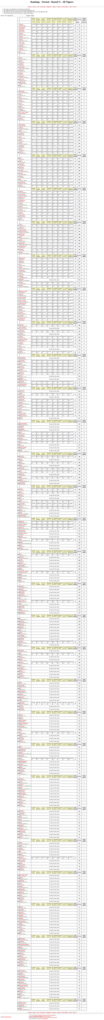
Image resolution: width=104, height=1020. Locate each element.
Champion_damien (24, 571)
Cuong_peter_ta (23, 533)
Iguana (21, 176)
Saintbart (22, 145)
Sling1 (21, 212)
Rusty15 (22, 796)
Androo (21, 369)
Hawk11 (22, 227)
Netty (21, 644)
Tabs (21, 699)
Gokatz (21, 151)
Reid (21, 568)
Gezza (21, 100)
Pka (20, 85)
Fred (21, 471)
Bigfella (21, 63)
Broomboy (22, 91)
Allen (21, 224)
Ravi (21, 746)
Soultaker (22, 638)
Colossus (22, 366)
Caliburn (22, 708)
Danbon (21, 45)
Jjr (20, 444)
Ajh (20, 158)
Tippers (54, 6)
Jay (20, 115)
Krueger (21, 810)
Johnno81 (22, 813)
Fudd (21, 309)
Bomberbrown (23, 246)
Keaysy (21, 73)
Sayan (21, 714)
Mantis (21, 336)
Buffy (21, 735)
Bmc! (21, 306)
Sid (20, 729)
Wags (21, 363)
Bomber (21, 261)
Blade (21, 767)
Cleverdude (22, 357)
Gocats (21, 173)
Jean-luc (22, 249)
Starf (21, 432)
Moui (21, 772)
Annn (21, 209)
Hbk (21, 130)
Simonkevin (22, 691)
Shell (21, 477)
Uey (21, 264)
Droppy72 (22, 594)
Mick (21, 787)
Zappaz (21, 282)
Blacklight (22, 565)
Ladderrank (22, 318)
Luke (21, 656)
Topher (21, 548)
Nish (21, 574)
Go (20, 51)
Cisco (21, 491)
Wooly (21, 673)
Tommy (21, 662)
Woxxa (21, 252)
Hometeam (22, 233)
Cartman (22, 167)
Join (38, 6)
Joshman (22, 650)
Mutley (21, 39)
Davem (21, 312)
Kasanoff (22, 164)
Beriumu (22, 474)
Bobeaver (22, 624)
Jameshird (22, 66)
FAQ (74, 6)
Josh (21, 94)
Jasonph (21, 586)
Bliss (21, 609)
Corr (21, 103)
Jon (20, 497)
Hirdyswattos (23, 414)
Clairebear (22, 726)
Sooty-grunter (23, 297)
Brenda (21, 764)
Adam (21, 203)
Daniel (21, 342)
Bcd (21, 539)
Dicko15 (22, 676)
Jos (20, 179)
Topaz (21, 804)
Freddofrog (22, 482)
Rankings (49, 6)
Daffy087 (22, 468)
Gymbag (22, 315)
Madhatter (22, 429)
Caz (21, 345)
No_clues (22, 42)
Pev (20, 580)
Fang (21, 799)
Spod (21, 106)
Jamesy (21, 562)
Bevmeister (22, 215)
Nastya (21, 740)
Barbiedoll (22, 243)
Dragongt (22, 396)
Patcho (21, 36)
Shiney (21, 405)
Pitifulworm (22, 790)
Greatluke (22, 635)
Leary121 (22, 390)
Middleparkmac (23, 761)
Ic (20, 618)
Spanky (21, 191)
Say (20, 732)
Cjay (21, 665)
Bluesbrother (23, 793)
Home (30, 6)
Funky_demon (23, 447)
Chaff (21, 393)
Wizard (21, 705)
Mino (21, 545)
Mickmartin (22, 258)
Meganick (22, 702)
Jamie (21, 185)
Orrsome (22, 70)
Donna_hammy (23, 524)
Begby (21, 542)
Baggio (21, 378)
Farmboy (22, 372)
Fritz (21, 148)
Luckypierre (22, 194)
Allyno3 (21, 324)
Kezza (21, 142)
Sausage (21, 668)
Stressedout (22, 124)
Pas (20, 688)
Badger (21, 479)
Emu (21, 218)
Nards (21, 417)
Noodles (22, 737)
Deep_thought (23, 720)
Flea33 (21, 670)
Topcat (21, 506)
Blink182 (22, 521)
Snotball (22, 825)
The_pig (22, 79)
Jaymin (21, 333)
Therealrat (22, 360)
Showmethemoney (24, 723)
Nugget (21, 109)
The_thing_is (23, 600)
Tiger (21, 512)
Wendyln (22, 381)
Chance (21, 784)
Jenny (21, 267)
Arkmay (21, 626)
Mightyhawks (23, 303)
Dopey (21, 206)
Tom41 (21, 118)
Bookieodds (22, 27)
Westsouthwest (23, 230)
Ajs (20, 136)
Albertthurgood (23, 384)
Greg (21, 348)
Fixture (59, 6)
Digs (21, 816)
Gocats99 (22, 685)
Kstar (21, 450)
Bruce (21, 60)
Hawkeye (22, 621)
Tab (20, 97)
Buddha (21, 276)
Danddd (21, 279)
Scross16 (22, 755)
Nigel (21, 717)
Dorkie (21, 801)
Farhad (21, 438)
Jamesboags (22, 182)
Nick (21, 236)
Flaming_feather (23, 339)
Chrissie (21, 589)
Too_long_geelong (24, 112)
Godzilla (22, 426)
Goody (21, 536)
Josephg (21, 170)
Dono (21, 632)
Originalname (23, 515)
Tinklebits (22, 435)
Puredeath (22, 30)
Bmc (21, 139)
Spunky (21, 24)
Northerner (22, 270)
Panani (21, 127)
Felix (21, 459)
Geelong (22, 456)
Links (70, 6)
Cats (21, 554)
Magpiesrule (22, 749)
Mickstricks (22, 82)
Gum (21, 822)
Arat (21, 408)
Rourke (21, 285)
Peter (21, 161)
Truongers (22, 330)
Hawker (21, 828)
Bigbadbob (22, 591)
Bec (21, 653)
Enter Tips (42, 6)
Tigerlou (22, 557)
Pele (21, 411)
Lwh (21, 441)
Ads (21, 819)
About (34, 6)
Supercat (22, 527)
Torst (21, 57)
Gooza (21, 488)
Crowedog (22, 503)
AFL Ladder (65, 6)
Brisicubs (22, 606)
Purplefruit (22, 612)
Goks (21, 781)
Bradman (22, 133)
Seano (21, 239)
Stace (21, 465)
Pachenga (22, 399)
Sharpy (21, 402)
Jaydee (21, 494)
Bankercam (22, 831)
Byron (21, 659)
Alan (21, 758)
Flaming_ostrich (23, 291)
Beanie (21, 48)
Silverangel (22, 530)
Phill (21, 462)
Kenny (21, 273)
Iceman (21, 641)
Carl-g (21, 375)
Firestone (22, 770)
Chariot (21, 294)
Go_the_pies (23, 300)
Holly (21, 351)
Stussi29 (22, 697)
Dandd (21, 33)
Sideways (22, 76)
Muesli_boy (22, 197)
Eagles (21, 752)
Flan (21, 682)
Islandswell (22, 200)
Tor (20, 629)
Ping (21, 500)
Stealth (21, 694)
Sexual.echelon (23, 423)
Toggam (21, 778)
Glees (21, 577)
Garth (21, 559)
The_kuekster (23, 327)
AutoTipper (22, 28)
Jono (21, 509)
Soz (20, 603)
